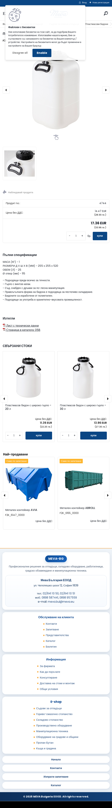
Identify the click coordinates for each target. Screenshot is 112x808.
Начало (56, 759)
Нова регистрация (101, 2)
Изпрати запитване (56, 776)
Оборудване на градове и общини (57, 737)
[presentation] (6, 90)
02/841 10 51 (67, 593)
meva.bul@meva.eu (61, 602)
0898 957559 (68, 597)
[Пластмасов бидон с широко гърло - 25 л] (56, 90)
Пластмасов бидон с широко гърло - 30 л (83, 407)
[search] (105, 13)
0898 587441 (50, 597)
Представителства (57, 635)
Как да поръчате (50, 672)
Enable (42, 53)
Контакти (51, 624)
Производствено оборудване (54, 725)
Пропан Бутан (45, 742)
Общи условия (49, 689)
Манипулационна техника (52, 731)
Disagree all (20, 53)
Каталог (51, 641)
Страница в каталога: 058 (21, 330)
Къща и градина (46, 748)
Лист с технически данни (21, 326)
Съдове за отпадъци (49, 708)
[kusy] (76, 236)
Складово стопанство (49, 720)
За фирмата (47, 666)
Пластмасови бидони (96, 24)
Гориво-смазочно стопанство (54, 714)
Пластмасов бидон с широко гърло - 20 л (28, 407)
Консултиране (48, 677)
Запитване (52, 629)
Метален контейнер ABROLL (77, 508)
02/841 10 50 (51, 593)
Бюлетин (51, 646)
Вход (84, 2)
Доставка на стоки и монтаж (57, 683)
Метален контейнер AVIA (21, 510)
